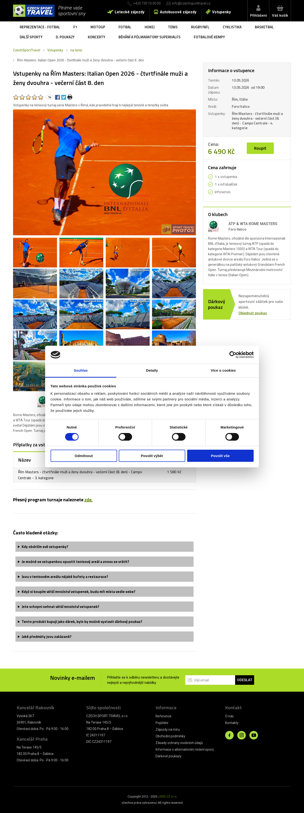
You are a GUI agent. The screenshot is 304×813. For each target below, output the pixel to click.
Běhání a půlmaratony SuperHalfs (149, 37)
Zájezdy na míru (168, 729)
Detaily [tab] (152, 370)
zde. (88, 499)
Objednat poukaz (252, 313)
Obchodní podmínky (170, 736)
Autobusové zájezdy (178, 12)
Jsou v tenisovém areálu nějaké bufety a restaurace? (65, 576)
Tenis (173, 27)
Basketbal (264, 27)
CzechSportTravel (26, 50)
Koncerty (96, 37)
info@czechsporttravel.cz (191, 3)
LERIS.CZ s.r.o (167, 796)
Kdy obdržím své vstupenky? (45, 546)
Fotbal (125, 27)
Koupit (260, 148)
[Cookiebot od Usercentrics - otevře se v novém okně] (233, 354)
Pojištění (162, 723)
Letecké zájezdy (129, 12)
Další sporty (31, 37)
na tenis (76, 50)
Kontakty (231, 723)
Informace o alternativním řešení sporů (185, 749)
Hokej (150, 27)
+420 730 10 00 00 (147, 3)
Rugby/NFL (200, 27)
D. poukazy (65, 37)
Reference (163, 716)
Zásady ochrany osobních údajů (179, 743)
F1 (75, 27)
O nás (229, 716)
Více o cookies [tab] (223, 370)
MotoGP (97, 27)
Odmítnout (84, 456)
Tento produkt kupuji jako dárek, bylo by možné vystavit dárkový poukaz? (82, 621)
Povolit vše (220, 456)
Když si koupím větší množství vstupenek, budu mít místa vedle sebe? (78, 591)
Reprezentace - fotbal (40, 27)
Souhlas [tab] (81, 370)
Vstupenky (221, 12)
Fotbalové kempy (209, 37)
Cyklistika (232, 27)
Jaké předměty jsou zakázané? (46, 636)
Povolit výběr (152, 456)
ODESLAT (244, 680)
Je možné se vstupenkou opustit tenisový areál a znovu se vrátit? (75, 561)
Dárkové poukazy (168, 756)
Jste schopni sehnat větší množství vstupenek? (60, 606)
